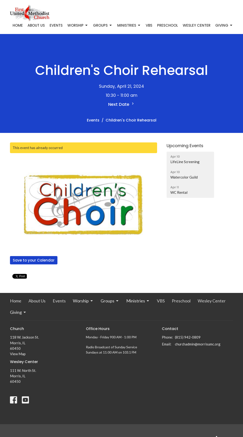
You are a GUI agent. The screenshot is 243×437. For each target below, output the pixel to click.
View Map (18, 354)
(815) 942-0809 (188, 337)
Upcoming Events (185, 146)
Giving (224, 25)
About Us (36, 25)
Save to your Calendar (34, 260)
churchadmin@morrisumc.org (197, 344)
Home (18, 25)
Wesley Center (196, 25)
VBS (149, 25)
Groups (102, 25)
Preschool (167, 25)
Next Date (121, 104)
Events (56, 25)
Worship (77, 25)
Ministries (129, 25)
